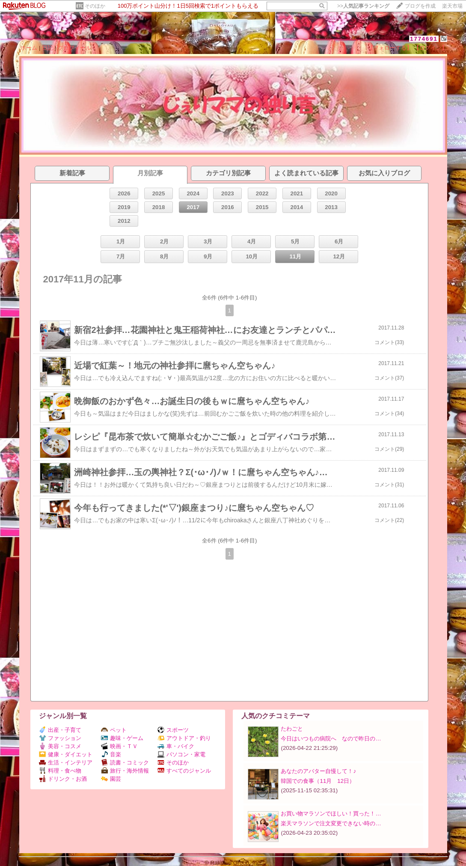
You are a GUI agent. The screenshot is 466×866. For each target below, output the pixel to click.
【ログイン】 (430, 48)
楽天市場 (452, 6)
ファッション (60, 738)
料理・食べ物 (60, 770)
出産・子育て (60, 730)
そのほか (95, 6)
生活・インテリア (65, 762)
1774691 (424, 39)
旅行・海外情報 (125, 770)
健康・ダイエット (65, 754)
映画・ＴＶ (119, 746)
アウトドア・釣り (184, 738)
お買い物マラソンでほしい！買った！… (331, 813)
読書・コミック (125, 762)
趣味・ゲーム (122, 738)
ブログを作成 (420, 6)
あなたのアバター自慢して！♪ (318, 771)
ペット (114, 730)
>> (363, 6)
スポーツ (173, 730)
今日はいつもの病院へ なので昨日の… (331, 738)
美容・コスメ (60, 746)
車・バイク (175, 746)
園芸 (111, 779)
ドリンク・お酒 (63, 779)
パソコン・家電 (181, 754)
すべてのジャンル (184, 770)
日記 (47, 48)
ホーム (29, 48)
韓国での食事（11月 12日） (318, 781)
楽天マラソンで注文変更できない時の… (331, 823)
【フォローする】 (390, 48)
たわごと (292, 728)
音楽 (111, 754)
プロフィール (74, 48)
